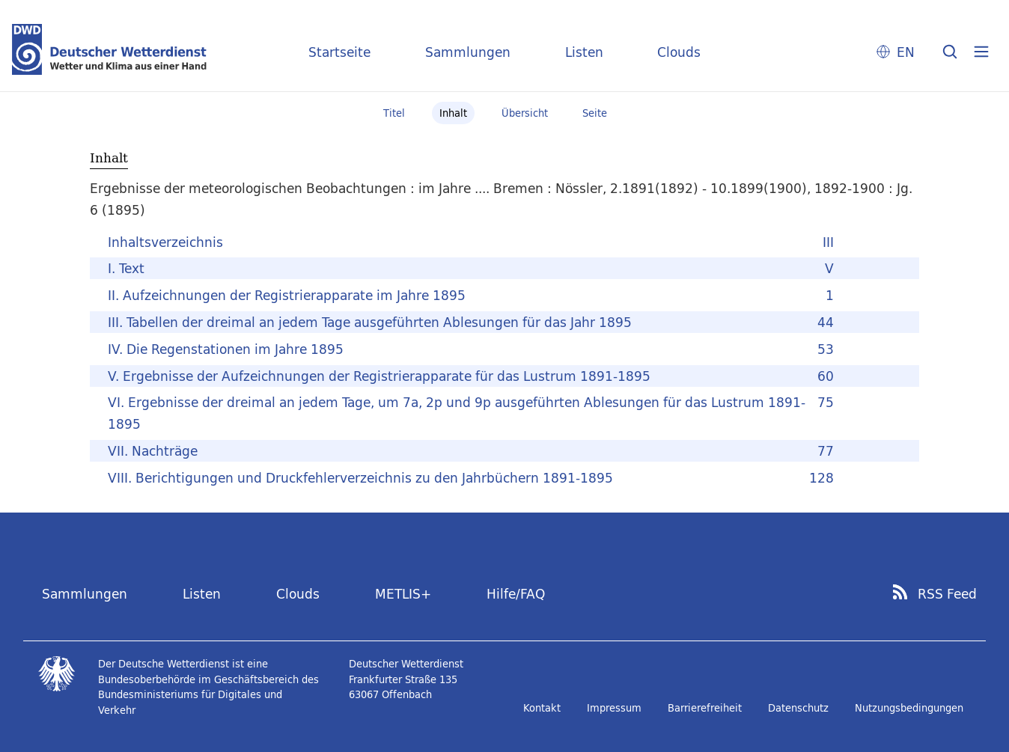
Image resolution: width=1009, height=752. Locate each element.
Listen (584, 52)
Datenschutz (798, 708)
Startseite (339, 52)
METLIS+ (403, 594)
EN (906, 52)
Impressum (614, 708)
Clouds (679, 52)
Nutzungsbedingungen (909, 708)
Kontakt (542, 708)
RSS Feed (947, 594)
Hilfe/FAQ (516, 594)
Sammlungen (467, 52)
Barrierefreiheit (705, 708)
